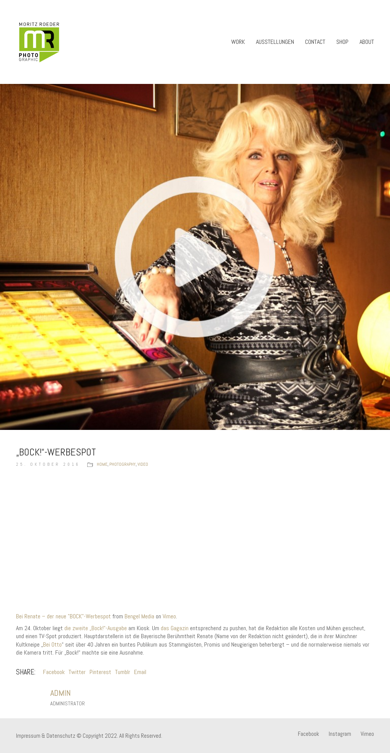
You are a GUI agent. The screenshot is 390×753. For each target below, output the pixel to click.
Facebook (54, 672)
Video (142, 464)
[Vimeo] (367, 734)
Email (140, 672)
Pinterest (100, 672)
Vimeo (169, 616)
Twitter (77, 672)
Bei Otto (52, 644)
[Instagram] (340, 734)
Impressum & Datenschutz (45, 735)
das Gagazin (175, 628)
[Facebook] (308, 734)
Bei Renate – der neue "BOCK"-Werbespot (63, 616)
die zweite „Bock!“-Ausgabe (95, 628)
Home (102, 464)
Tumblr (122, 672)
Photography (122, 464)
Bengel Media (139, 616)
